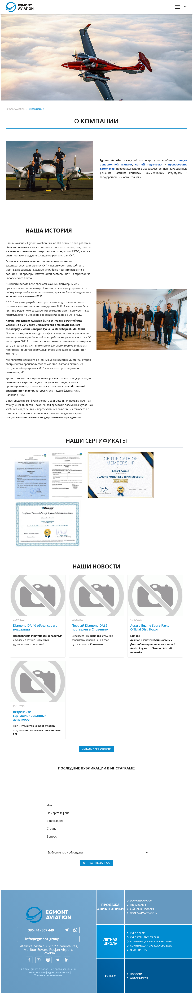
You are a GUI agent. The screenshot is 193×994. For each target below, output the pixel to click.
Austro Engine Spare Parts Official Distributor (149, 627)
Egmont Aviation (15, 109)
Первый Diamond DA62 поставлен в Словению (90, 627)
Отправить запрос (96, 862)
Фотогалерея (139, 978)
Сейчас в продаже (142, 909)
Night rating (138, 950)
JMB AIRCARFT (138, 905)
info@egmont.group (38, 939)
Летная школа (110, 941)
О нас (110, 976)
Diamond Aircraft (141, 900)
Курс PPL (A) (137, 933)
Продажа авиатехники (110, 906)
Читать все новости (96, 749)
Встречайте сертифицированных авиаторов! (29, 715)
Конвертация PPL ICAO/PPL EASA (151, 941)
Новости (136, 974)
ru (185, 6)
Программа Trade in (143, 913)
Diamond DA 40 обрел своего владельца (35, 627)
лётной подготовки (149, 164)
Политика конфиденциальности (48, 972)
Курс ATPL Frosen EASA (144, 937)
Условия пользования (48, 975)
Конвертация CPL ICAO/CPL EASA (151, 945)
